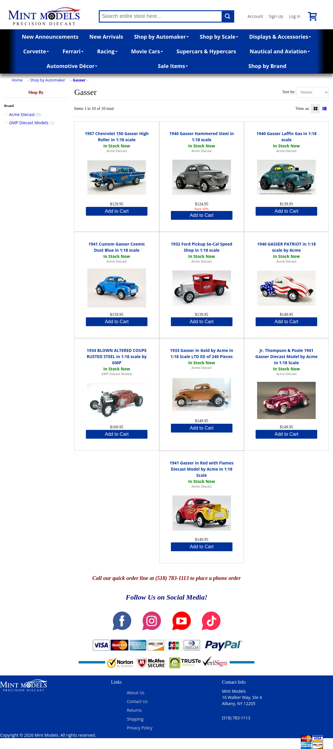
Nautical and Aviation (280, 51)
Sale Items (173, 65)
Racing (107, 51)
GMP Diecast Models (28, 122)
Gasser (79, 80)
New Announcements (50, 36)
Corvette (36, 51)
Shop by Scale (219, 36)
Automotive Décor (72, 65)
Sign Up (276, 16)
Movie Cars (147, 51)
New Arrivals (106, 36)
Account (255, 16)
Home (17, 80)
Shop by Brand (267, 65)
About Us (136, 692)
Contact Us (137, 701)
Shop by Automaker (161, 36)
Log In (294, 16)
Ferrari (72, 51)
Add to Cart (117, 211)
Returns (134, 710)
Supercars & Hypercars (206, 51)
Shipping (135, 719)
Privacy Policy (139, 728)
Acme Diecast (22, 114)
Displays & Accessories (280, 36)
